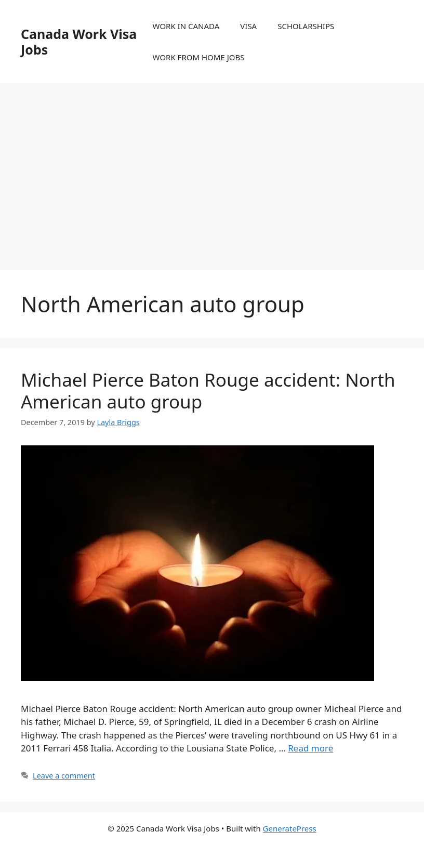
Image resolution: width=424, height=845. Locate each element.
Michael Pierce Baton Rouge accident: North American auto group (208, 390)
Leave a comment (64, 776)
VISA (248, 26)
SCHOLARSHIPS (305, 26)
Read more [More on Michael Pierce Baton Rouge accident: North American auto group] (310, 748)
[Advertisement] (212, 166)
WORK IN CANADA (186, 26)
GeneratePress (289, 828)
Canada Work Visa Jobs (79, 41)
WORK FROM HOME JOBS (199, 57)
